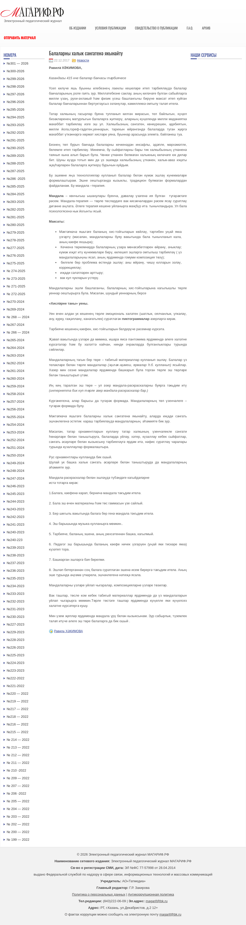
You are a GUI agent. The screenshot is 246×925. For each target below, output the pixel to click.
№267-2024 (15, 325)
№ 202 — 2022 (18, 824)
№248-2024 (15, 471)
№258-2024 (15, 394)
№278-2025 (15, 240)
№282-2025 (15, 209)
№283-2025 (15, 202)
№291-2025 (15, 140)
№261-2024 (15, 371)
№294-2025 (15, 117)
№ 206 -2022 (16, 793)
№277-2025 (15, 248)
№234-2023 (15, 586)
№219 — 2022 (17, 701)
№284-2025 (15, 194)
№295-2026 (15, 109)
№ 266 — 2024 (18, 332)
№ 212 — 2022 (18, 755)
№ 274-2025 (16, 271)
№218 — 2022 (17, 717)
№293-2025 (15, 125)
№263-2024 (15, 355)
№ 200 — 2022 (18, 832)
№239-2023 (15, 547)
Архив (206, 27)
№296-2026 (15, 102)
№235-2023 (15, 578)
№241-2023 (15, 524)
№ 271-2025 (16, 286)
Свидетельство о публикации (156, 27)
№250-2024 (15, 455)
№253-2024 (15, 432)
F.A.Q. (190, 27)
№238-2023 (15, 555)
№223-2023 (15, 670)
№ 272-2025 (16, 294)
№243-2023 (15, 509)
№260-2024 (15, 378)
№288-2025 (15, 163)
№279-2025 (15, 232)
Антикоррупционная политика (151, 894)
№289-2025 (15, 156)
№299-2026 (15, 79)
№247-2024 (15, 478)
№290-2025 (15, 148)
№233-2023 (15, 594)
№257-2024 (15, 401)
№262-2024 (15, 363)
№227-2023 (15, 624)
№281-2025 (15, 217)
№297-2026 (15, 94)
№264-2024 (15, 348)
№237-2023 (15, 563)
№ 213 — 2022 (18, 747)
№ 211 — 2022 (18, 763)
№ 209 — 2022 (18, 778)
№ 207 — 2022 (18, 786)
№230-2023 (15, 617)
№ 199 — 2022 (18, 839)
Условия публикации (110, 27)
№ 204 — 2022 (18, 809)
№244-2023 (15, 501)
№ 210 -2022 (16, 770)
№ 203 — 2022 (18, 816)
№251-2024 (15, 448)
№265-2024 (15, 340)
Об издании (77, 27)
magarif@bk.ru (156, 901)
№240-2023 (15, 532)
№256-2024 (15, 409)
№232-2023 (15, 601)
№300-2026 (15, 71)
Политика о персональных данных (98, 894)
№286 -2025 (16, 179)
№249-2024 (15, 463)
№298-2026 (15, 86)
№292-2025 (15, 132)
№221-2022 (15, 686)
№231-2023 (15, 609)
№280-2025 (15, 225)
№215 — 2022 (17, 732)
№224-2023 (15, 663)
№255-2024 (15, 417)
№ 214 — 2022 (18, 740)
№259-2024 (15, 386)
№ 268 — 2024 (18, 317)
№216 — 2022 (17, 724)
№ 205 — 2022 (18, 801)
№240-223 (15, 540)
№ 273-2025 (16, 278)
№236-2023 (15, 571)
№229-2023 (15, 632)
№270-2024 (15, 302)
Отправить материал (20, 37)
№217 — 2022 (17, 709)
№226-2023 (15, 647)
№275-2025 (15, 263)
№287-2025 (15, 171)
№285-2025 (15, 186)
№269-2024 (15, 309)
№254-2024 (15, 425)
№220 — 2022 (17, 693)
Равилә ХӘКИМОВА (68, 631)
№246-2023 (15, 486)
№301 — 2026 (17, 63)
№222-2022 (15, 678)
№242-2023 (15, 517)
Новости (83, 60)
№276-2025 (15, 255)
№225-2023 (15, 655)
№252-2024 (15, 440)
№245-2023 (15, 494)
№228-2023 (15, 640)
